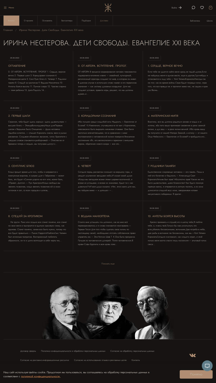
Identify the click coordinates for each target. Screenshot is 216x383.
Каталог (11, 20)
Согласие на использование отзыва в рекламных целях (100, 360)
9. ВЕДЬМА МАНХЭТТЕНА (94, 216)
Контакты (136, 360)
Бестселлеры (66, 20)
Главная (8, 30)
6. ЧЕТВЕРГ (84, 166)
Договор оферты (28, 351)
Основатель (47, 20)
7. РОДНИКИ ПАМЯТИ (161, 166)
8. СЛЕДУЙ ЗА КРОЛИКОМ (25, 216)
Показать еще (108, 263)
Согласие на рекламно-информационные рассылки (44, 360)
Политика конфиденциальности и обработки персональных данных (73, 351)
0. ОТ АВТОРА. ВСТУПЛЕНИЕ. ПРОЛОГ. (102, 66)
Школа (210, 20)
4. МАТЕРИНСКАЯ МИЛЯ (163, 116)
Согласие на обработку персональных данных (132, 351)
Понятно (196, 374)
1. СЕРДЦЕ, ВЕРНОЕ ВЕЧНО (165, 66)
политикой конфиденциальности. (41, 376)
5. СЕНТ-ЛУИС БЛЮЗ (21, 166)
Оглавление (17, 66)
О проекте (28, 20)
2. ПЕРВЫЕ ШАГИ (19, 116)
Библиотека (195, 20)
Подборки (86, 20)
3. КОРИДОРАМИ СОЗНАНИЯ (97, 116)
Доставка (104, 20)
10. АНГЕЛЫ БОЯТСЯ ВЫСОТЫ (166, 216)
